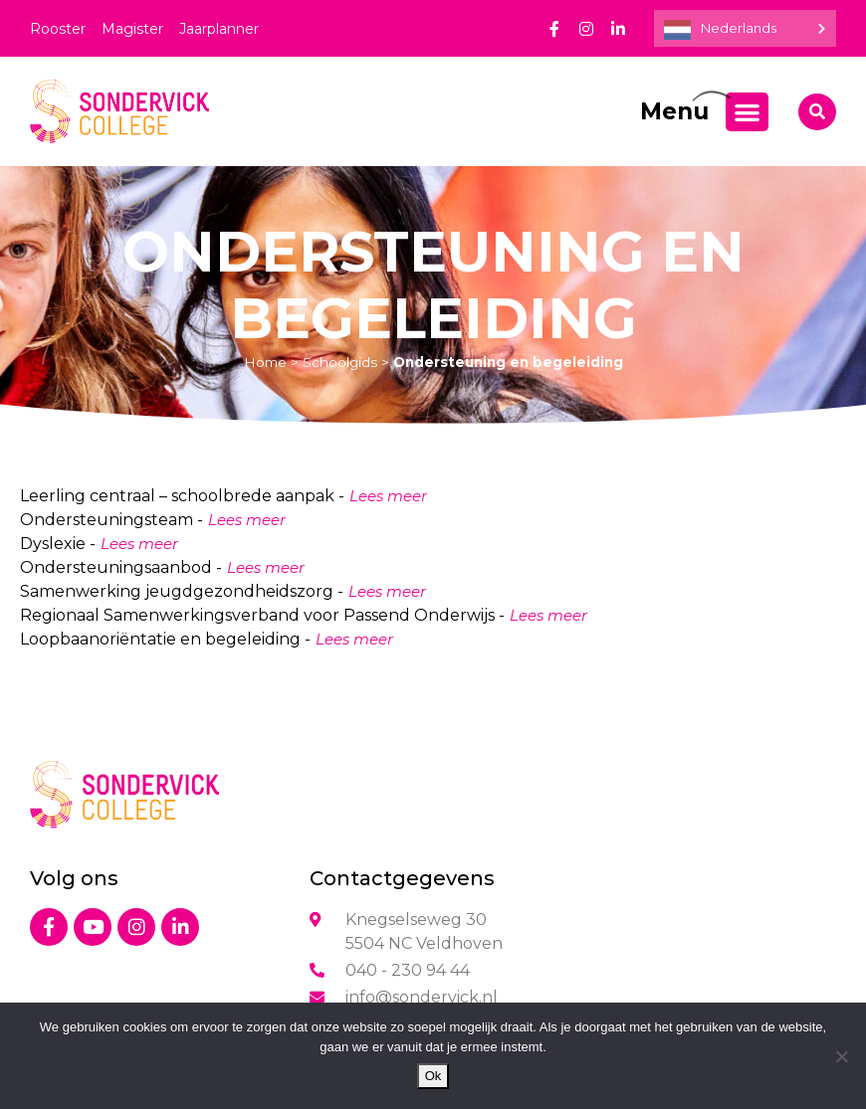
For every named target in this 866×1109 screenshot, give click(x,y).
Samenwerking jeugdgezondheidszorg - (181, 591)
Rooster (58, 29)
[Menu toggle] (747, 111)
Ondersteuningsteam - (111, 519)
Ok (433, 1075)
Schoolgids (340, 362)
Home (265, 362)
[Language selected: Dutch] (745, 28)
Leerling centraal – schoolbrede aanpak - (182, 495)
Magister (132, 29)
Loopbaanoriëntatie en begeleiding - (165, 639)
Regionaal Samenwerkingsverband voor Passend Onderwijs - (262, 615)
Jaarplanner (219, 29)
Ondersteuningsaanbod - (121, 567)
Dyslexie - (58, 543)
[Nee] (841, 1056)
